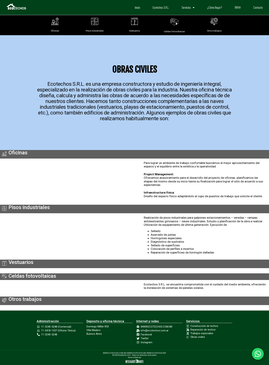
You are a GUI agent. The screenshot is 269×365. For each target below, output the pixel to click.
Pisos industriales (95, 30)
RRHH (238, 7)
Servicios (188, 7)
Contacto (258, 7)
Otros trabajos (214, 30)
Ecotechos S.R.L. (161, 7)
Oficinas (55, 30)
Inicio (137, 7)
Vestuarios (134, 30)
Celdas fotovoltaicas (174, 31)
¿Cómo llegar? (214, 7)
